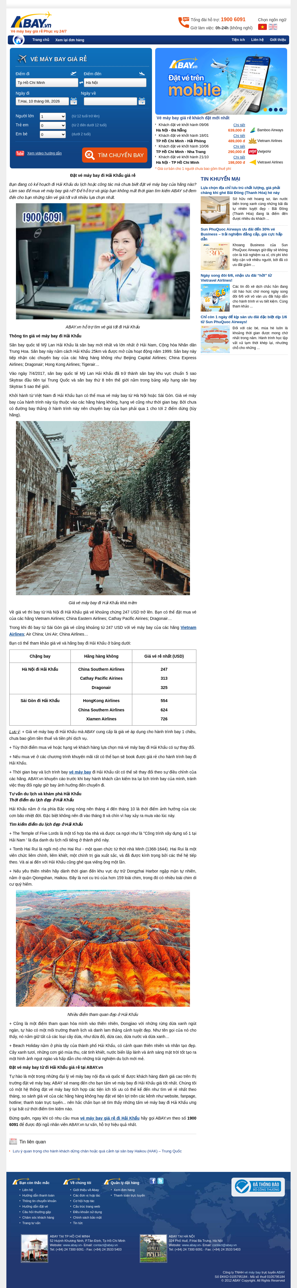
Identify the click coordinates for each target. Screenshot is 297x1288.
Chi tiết (239, 125)
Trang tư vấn (31, 1223)
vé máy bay (253, 1272)
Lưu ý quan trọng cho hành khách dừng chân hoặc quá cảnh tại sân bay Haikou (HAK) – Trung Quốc (97, 1151)
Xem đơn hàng (124, 1190)
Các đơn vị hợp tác (86, 1195)
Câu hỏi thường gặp (36, 1212)
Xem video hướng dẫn (44, 153)
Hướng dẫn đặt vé (35, 1206)
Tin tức (78, 1223)
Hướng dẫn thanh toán (38, 1195)
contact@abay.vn (105, 1245)
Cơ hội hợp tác (84, 1201)
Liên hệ (257, 40)
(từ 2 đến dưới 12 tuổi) (89, 125)
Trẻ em (22, 125)
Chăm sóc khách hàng (38, 1217)
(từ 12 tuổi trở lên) (85, 116)
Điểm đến (92, 73)
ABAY (280, 1272)
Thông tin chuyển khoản (39, 1201)
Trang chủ (40, 40)
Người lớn (25, 116)
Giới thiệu (278, 40)
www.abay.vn (72, 1245)
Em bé (21, 134)
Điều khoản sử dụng (87, 1212)
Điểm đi (23, 73)
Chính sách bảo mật (87, 1217)
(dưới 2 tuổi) (81, 134)
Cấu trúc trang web (86, 1206)
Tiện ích (238, 40)
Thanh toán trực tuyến (129, 1195)
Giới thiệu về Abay (86, 1190)
